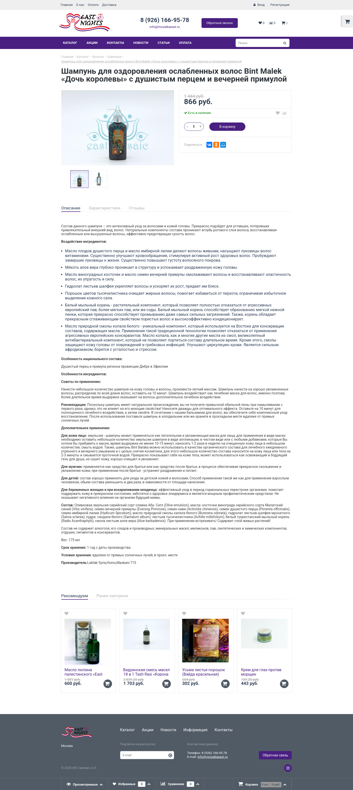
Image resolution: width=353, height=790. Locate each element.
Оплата (93, 5)
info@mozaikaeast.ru (165, 27)
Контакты (115, 43)
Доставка (109, 5)
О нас (80, 5)
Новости (140, 43)
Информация (195, 730)
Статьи (164, 43)
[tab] (70, 208)
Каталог (70, 43)
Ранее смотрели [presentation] (112, 595)
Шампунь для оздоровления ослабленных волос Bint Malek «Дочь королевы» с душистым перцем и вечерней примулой (151, 61)
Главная (67, 5)
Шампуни (114, 57)
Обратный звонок (219, 23)
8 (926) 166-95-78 (164, 20)
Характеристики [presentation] (105, 208)
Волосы (98, 57)
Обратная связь (275, 755)
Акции (92, 43)
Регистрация (280, 5)
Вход (261, 5)
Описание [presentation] (70, 208)
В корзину (227, 127)
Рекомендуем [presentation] (74, 595)
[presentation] (85, 784)
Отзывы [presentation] (137, 208)
